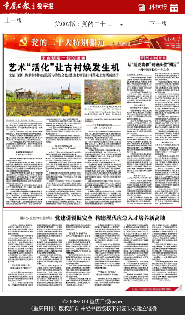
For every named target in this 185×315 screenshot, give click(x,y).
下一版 (158, 23)
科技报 (158, 7)
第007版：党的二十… (83, 24)
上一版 (13, 20)
